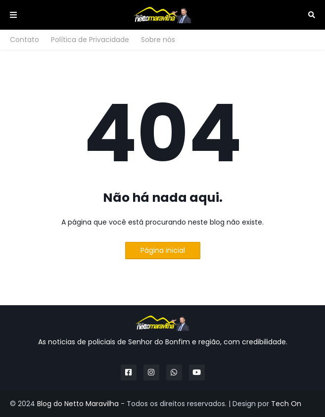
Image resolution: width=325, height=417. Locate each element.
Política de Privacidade (90, 40)
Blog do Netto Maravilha (78, 404)
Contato (24, 40)
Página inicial (162, 250)
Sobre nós (158, 40)
